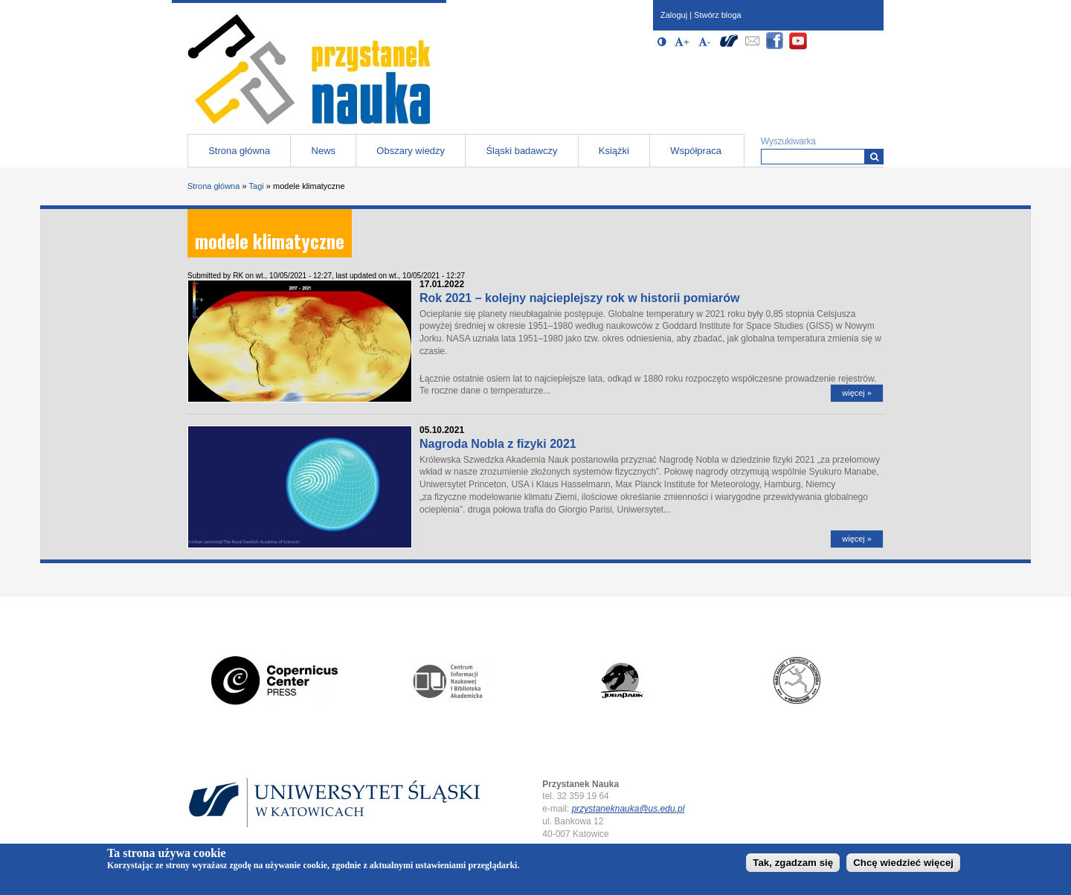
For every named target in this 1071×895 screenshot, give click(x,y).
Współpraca (695, 150)
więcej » (857, 392)
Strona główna (239, 150)
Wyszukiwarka (788, 141)
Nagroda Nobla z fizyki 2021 (497, 443)
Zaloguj (673, 14)
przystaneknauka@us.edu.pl (628, 808)
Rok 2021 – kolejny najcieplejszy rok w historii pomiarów (579, 298)
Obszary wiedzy (410, 150)
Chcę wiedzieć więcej (903, 865)
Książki (614, 150)
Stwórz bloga (718, 14)
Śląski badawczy (521, 150)
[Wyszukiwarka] (874, 156)
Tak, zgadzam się (793, 865)
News (324, 150)
